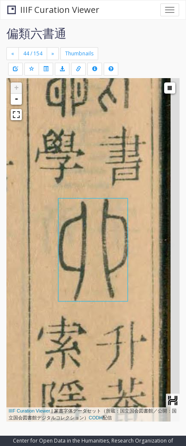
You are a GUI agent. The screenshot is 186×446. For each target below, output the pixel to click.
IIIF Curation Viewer (53, 9)
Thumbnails (79, 53)
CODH (95, 417)
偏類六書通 (36, 33)
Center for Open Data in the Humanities (61, 440)
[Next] (53, 53)
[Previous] (12, 53)
